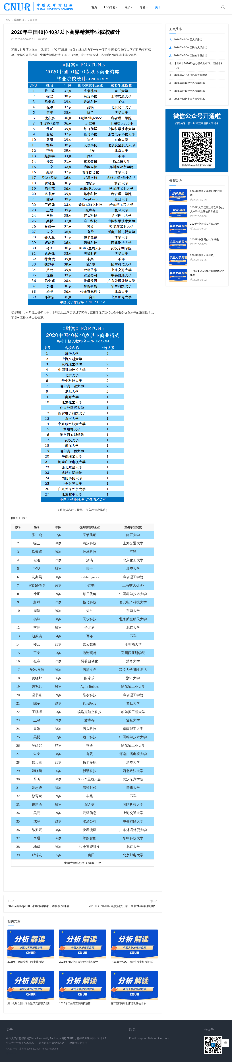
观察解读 (19, 19)
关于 (158, 7)
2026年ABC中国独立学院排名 (190, 55)
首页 (94, 7)
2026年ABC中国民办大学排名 (190, 47)
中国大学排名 (97, 1038)
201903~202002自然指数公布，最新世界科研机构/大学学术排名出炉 (133, 906)
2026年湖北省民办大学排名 (189, 98)
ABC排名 (109, 7)
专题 (143, 7)
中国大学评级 (13, 1042)
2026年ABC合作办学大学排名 (190, 75)
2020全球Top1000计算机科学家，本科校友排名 (38, 906)
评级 (127, 7)
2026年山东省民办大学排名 (189, 83)
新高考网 (11, 1053)
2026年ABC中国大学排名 (188, 39)
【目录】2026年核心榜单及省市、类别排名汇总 (198, 65)
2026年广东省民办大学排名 (189, 91)
